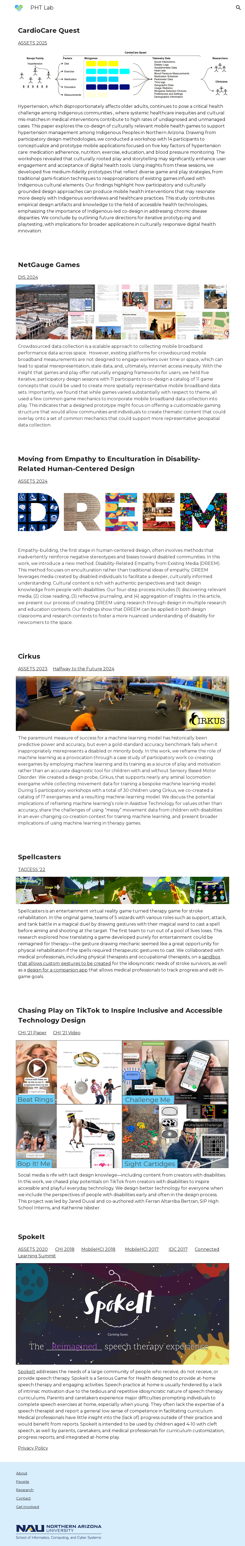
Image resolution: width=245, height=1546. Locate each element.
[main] (122, 36)
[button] (238, 7)
